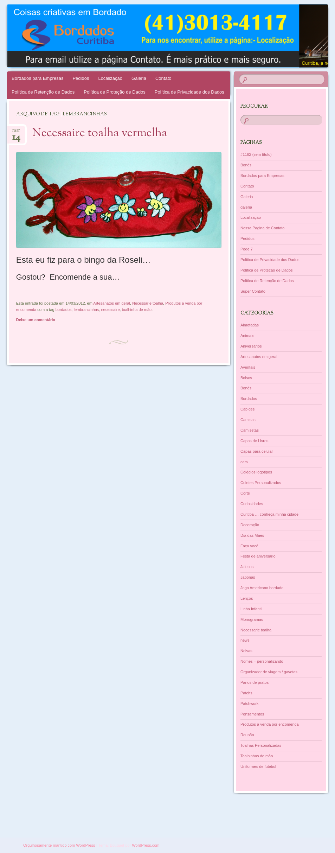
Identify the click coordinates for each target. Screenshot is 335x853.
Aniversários (251, 346)
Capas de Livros (254, 441)
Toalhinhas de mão (256, 756)
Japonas (247, 577)
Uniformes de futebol (258, 766)
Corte (245, 493)
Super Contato (252, 291)
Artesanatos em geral (111, 303)
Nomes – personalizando (261, 661)
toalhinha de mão (137, 309)
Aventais (247, 367)
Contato (163, 78)
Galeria (138, 78)
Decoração (249, 525)
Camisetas (249, 430)
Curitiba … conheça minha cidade (269, 514)
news (245, 640)
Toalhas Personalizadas (260, 745)
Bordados (248, 398)
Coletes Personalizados (260, 482)
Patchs (246, 693)
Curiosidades (251, 504)
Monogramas (251, 619)
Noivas (246, 651)
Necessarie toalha (147, 303)
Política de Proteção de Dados (115, 92)
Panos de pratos (254, 682)
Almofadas (249, 325)
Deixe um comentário (35, 320)
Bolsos (246, 378)
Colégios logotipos (256, 472)
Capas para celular (256, 451)
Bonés (245, 165)
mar (16, 132)
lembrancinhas (86, 309)
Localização (110, 78)
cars (244, 462)
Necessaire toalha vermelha (99, 133)
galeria (246, 207)
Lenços (246, 598)
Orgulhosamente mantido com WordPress (59, 845)
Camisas (248, 420)
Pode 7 (246, 249)
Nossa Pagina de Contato (262, 228)
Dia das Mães (252, 535)
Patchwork (249, 703)
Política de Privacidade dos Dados (189, 92)
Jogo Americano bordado (261, 588)
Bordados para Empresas (37, 78)
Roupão (247, 735)
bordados (64, 309)
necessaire (110, 309)
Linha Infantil (251, 609)
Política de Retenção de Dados (43, 92)
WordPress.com (145, 845)
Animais (247, 335)
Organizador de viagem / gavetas (268, 672)
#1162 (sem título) (256, 154)
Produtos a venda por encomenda (269, 724)
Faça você (249, 546)
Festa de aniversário (258, 556)
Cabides (247, 409)
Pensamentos (252, 714)
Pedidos (80, 78)
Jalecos (246, 567)
